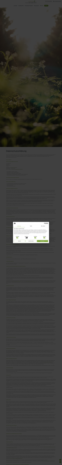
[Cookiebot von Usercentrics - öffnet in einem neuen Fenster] (44, 223)
